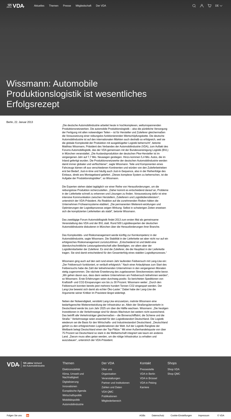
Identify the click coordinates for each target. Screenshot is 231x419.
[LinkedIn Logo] (27, 415)
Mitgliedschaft (83, 5)
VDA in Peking (148, 382)
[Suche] (194, 6)
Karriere (144, 387)
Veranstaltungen (111, 378)
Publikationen (109, 396)
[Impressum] (203, 415)
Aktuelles (39, 5)
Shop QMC (173, 373)
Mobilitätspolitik (71, 399)
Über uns (107, 369)
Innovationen (69, 386)
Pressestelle (147, 369)
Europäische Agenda (74, 390)
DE (219, 5)
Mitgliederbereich (111, 400)
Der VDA (101, 5)
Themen (53, 5)
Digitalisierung (70, 381)
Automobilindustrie (73, 404)
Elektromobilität (71, 369)
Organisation (109, 373)
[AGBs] (142, 415)
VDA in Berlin (147, 373)
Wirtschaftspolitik (72, 395)
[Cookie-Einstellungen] (181, 415)
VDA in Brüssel (148, 378)
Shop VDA (173, 369)
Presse (67, 5)
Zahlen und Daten (112, 387)
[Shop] (209, 6)
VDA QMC (107, 391)
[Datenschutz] (158, 415)
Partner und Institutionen (115, 382)
